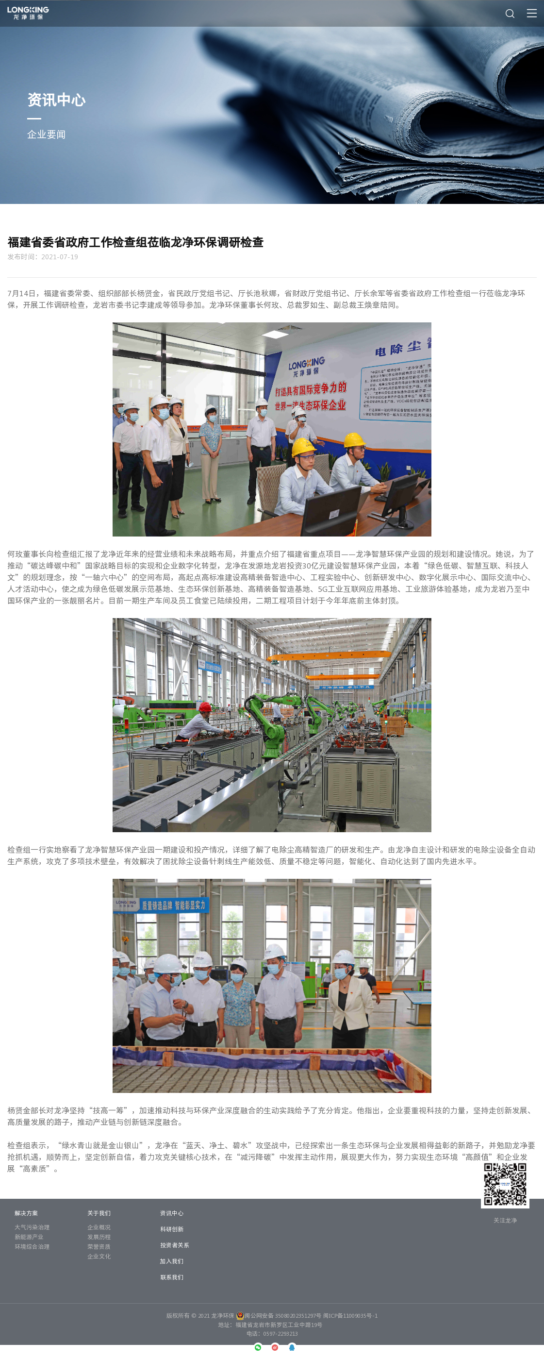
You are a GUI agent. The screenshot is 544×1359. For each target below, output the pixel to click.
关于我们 (99, 1213)
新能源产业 (29, 1237)
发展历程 (99, 1237)
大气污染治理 (32, 1227)
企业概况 (99, 1227)
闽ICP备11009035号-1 (350, 1315)
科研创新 (171, 1229)
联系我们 (171, 1277)
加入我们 (171, 1261)
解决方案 (26, 1213)
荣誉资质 (99, 1246)
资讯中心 (171, 1213)
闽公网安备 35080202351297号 (279, 1315)
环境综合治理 (32, 1246)
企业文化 (99, 1256)
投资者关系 (174, 1245)
